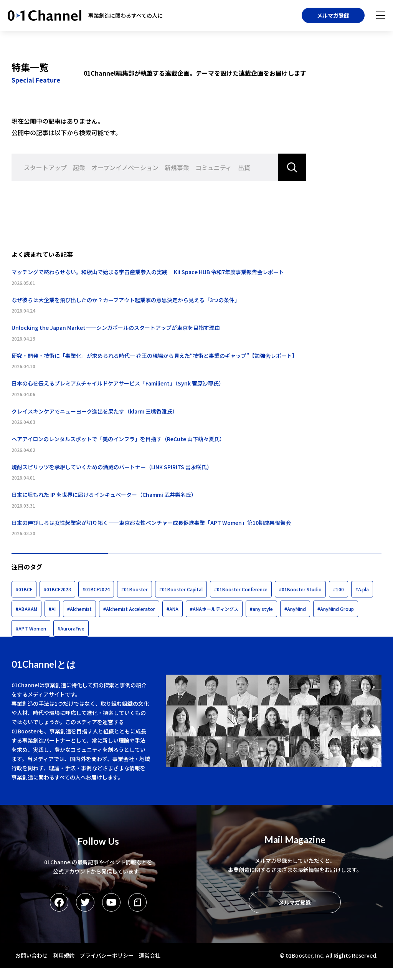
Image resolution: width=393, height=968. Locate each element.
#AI (52, 609)
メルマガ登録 (333, 15)
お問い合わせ (31, 955)
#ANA (172, 609)
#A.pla (362, 589)
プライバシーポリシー (107, 955)
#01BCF (24, 589)
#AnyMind (295, 609)
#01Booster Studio (300, 589)
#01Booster (134, 589)
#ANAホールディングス (214, 609)
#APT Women (31, 628)
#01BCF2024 (96, 589)
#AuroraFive (71, 628)
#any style (261, 609)
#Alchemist (79, 609)
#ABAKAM (26, 609)
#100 (338, 589)
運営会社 (149, 955)
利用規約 (63, 955)
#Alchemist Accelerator (129, 609)
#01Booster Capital (181, 589)
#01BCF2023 (57, 589)
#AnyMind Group (335, 609)
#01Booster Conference (241, 589)
